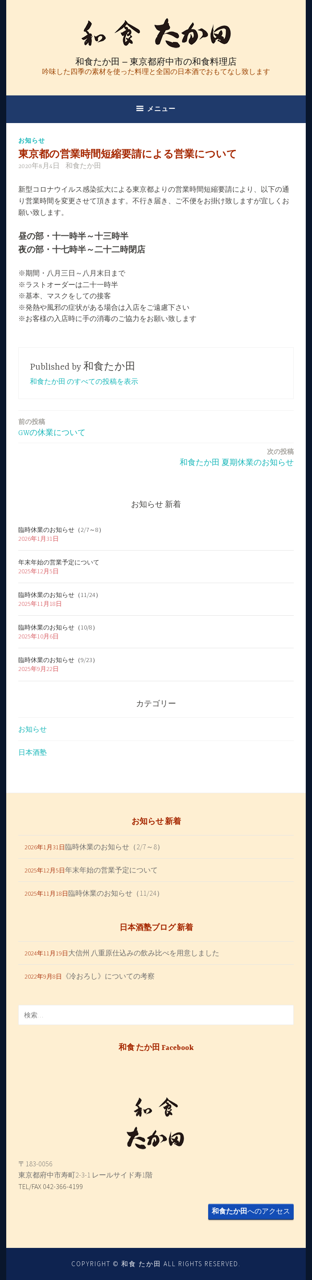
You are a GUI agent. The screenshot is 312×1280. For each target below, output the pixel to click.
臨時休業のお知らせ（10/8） (58, 627)
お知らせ (31, 140)
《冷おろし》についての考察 (108, 975)
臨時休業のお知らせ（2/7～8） (61, 530)
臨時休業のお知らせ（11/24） (60, 595)
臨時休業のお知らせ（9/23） (58, 660)
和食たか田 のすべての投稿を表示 (84, 381)
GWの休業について (52, 426)
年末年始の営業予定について (58, 562)
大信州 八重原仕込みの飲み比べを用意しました (143, 952)
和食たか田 (83, 166)
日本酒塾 (32, 752)
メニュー (161, 108)
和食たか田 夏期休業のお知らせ (237, 456)
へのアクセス (251, 1210)
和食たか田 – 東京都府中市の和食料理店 (156, 61)
